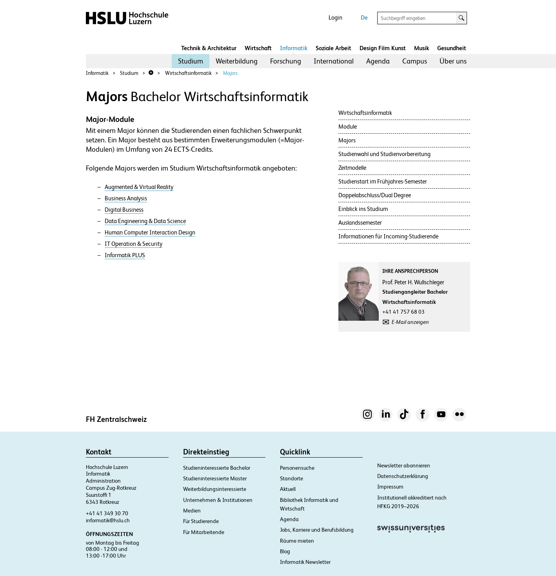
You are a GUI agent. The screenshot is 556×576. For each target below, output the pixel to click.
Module (347, 126)
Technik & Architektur (208, 48)
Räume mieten (297, 541)
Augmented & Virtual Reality (139, 187)
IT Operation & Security (133, 244)
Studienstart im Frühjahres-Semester (382, 181)
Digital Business (124, 210)
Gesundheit (451, 48)
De (364, 17)
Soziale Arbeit (333, 48)
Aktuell (288, 489)
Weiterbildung (237, 61)
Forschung (285, 61)
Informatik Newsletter (305, 562)
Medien (192, 510)
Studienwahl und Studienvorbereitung (384, 154)
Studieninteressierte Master (215, 478)
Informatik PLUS (125, 255)
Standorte (291, 478)
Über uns (453, 61)
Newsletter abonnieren (403, 465)
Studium (190, 61)
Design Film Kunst (383, 48)
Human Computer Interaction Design (150, 232)
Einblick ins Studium (363, 208)
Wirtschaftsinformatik (188, 73)
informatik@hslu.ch (108, 520)
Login (335, 17)
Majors (230, 73)
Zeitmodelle (352, 167)
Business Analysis (126, 198)
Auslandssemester (360, 222)
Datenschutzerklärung (402, 476)
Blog (285, 551)
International (334, 61)
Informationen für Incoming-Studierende (388, 236)
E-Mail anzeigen (410, 322)
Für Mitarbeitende (203, 532)
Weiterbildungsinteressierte (214, 489)
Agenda (378, 61)
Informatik (293, 48)
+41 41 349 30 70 (107, 513)
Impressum (390, 486)
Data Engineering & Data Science (145, 221)
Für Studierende (201, 521)
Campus (414, 61)
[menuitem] (190, 61)
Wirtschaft (258, 48)
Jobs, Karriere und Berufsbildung (317, 530)
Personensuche (297, 468)
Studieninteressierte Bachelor (216, 468)
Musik (421, 48)
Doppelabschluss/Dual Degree (374, 195)
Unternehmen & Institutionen (218, 500)
